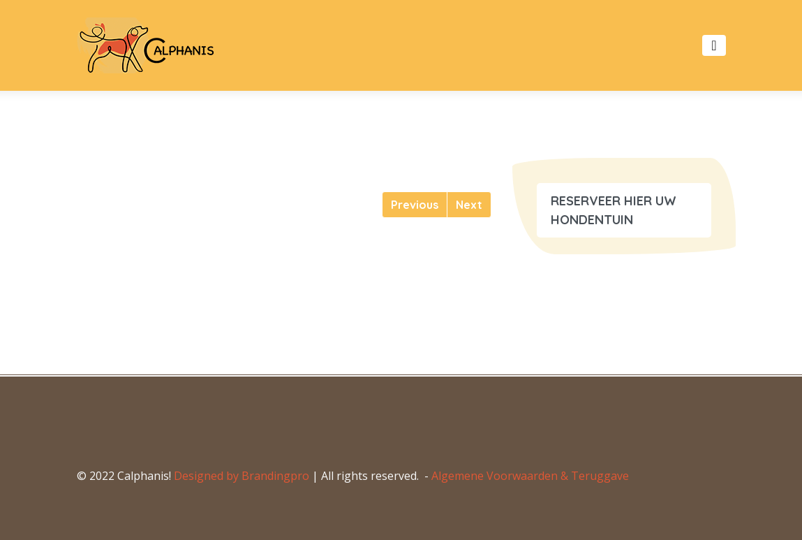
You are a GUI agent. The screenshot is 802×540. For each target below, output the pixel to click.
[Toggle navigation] (713, 45)
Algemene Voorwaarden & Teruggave (530, 475)
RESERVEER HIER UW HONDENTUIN (613, 210)
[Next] (469, 204)
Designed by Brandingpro (241, 475)
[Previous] (414, 204)
